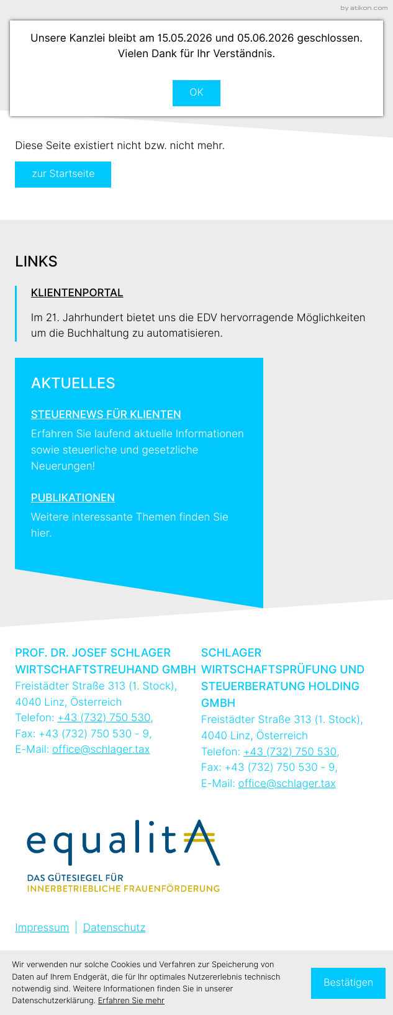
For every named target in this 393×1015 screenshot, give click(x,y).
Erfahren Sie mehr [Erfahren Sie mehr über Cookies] (131, 1001)
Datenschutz (114, 927)
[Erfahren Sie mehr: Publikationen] (139, 511)
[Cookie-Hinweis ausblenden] (348, 983)
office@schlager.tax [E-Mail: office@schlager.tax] (101, 749)
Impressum (42, 927)
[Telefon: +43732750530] (103, 718)
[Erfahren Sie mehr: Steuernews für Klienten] (139, 436)
